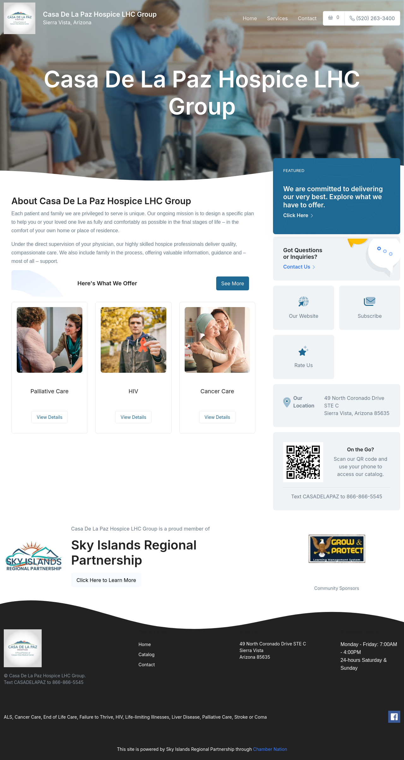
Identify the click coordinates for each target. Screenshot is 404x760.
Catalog (147, 654)
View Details (49, 417)
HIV (133, 391)
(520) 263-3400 (372, 18)
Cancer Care (217, 391)
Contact (307, 18)
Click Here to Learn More (106, 580)
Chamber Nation (270, 749)
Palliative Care (50, 391)
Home (250, 18)
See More (232, 283)
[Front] (21, 18)
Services (277, 18)
